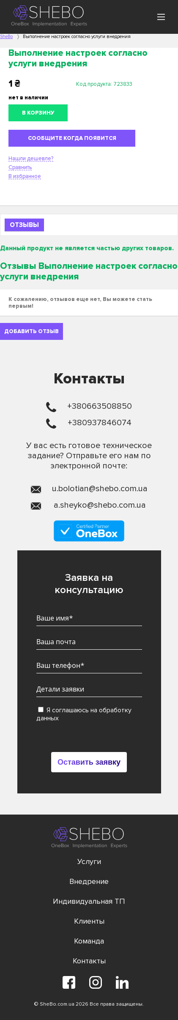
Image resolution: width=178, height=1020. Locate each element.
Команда (89, 941)
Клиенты (89, 921)
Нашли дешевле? (30, 158)
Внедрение (89, 881)
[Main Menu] (161, 17)
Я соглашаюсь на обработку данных (83, 714)
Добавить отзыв (31, 331)
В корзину (38, 112)
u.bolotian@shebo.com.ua (100, 489)
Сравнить (20, 167)
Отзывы (24, 225)
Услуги (89, 861)
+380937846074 (99, 423)
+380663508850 (99, 406)
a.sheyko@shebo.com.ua (100, 505)
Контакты (89, 960)
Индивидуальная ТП (89, 901)
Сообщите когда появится (72, 138)
